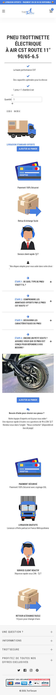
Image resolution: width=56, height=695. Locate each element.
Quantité (7, 99)
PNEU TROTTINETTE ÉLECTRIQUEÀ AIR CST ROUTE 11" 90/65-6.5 (28, 47)
